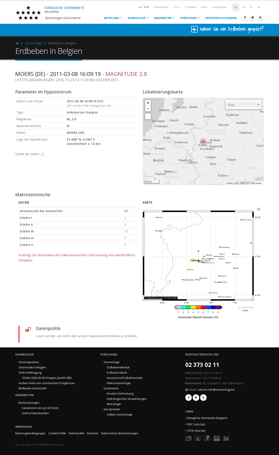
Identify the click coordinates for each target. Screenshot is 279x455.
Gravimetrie (163, 18)
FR (251, 7)
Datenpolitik (76, 433)
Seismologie (137, 18)
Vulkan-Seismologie (120, 414)
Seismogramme (29, 362)
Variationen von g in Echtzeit (40, 408)
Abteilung (111, 18)
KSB (143, 7)
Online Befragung (30, 372)
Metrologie (114, 404)
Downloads (161, 7)
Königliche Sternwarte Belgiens (207, 418)
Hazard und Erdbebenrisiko (125, 378)
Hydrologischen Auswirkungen (127, 399)
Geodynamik (112, 409)
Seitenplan (219, 7)
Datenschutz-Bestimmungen (119, 433)
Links (204, 7)
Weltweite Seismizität (32, 388)
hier (52, 336)
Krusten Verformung (120, 393)
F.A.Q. (176, 7)
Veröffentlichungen (221, 18)
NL (258, 7)
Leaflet (229, 183)
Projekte (190, 7)
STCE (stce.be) (196, 431)
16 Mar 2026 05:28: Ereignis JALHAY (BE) (46, 378)
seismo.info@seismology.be (216, 389)
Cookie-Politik (57, 433)
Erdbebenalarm (117, 372)
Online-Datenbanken (35, 413)
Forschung (188, 18)
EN (243, 7)
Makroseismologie (119, 383)
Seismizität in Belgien (32, 367)
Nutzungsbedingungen (30, 433)
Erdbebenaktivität (118, 367)
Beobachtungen (29, 403)
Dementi (92, 433)
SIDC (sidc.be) (196, 424)
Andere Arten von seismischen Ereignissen (47, 383)
